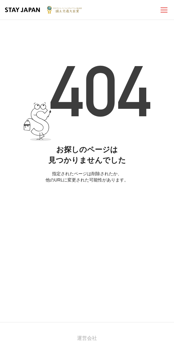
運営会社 (87, 338)
